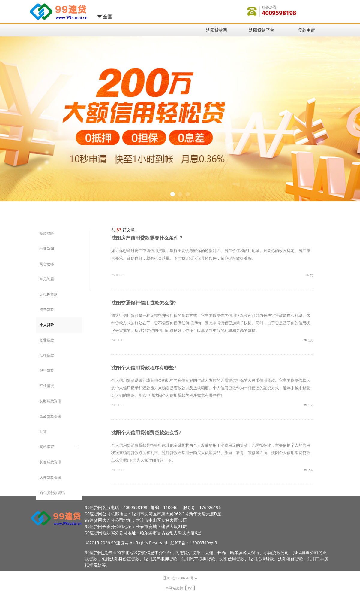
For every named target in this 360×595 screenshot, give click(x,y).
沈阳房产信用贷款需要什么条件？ (147, 238)
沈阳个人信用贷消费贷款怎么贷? (146, 432)
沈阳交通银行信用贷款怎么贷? (143, 302)
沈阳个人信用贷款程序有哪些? (143, 367)
